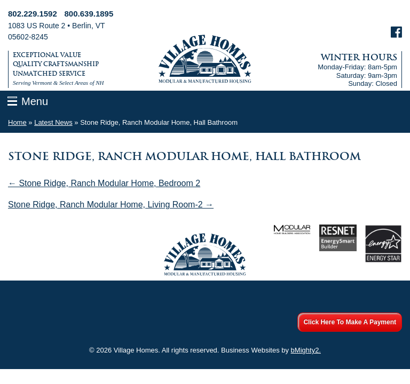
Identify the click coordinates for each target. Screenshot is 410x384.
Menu (34, 101)
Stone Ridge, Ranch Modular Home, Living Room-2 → (111, 204)
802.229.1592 (32, 13)
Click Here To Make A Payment (349, 322)
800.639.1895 (89, 13)
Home (17, 122)
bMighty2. (306, 350)
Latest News (53, 122)
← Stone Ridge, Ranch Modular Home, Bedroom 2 (104, 183)
